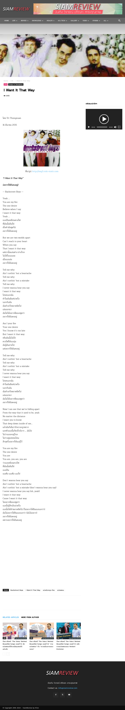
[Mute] (115, 127)
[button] (119, 21)
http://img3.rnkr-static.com (45, 171)
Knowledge (37, 21)
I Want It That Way (33, 590)
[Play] (89, 127)
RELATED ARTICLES (11, 617)
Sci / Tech (62, 21)
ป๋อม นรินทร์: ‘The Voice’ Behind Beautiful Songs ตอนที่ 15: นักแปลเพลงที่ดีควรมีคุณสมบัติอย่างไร (15, 645)
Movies (24, 21)
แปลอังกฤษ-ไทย (49, 590)
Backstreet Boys (16, 590)
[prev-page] (4, 653)
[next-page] (8, 653)
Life (14, 21)
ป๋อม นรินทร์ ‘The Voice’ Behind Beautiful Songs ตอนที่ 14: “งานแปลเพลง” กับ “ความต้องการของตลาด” (41, 645)
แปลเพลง (60, 590)
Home (6, 21)
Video (86, 21)
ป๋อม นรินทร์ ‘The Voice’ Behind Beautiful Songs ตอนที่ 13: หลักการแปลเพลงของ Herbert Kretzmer (68, 645)
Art (4, 638)
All (106, 21)
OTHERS (96, 21)
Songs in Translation (16, 84)
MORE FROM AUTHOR (30, 617)
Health (50, 21)
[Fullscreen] (119, 127)
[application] (104, 119)
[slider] (102, 127)
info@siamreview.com (67, 688)
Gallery (75, 21)
